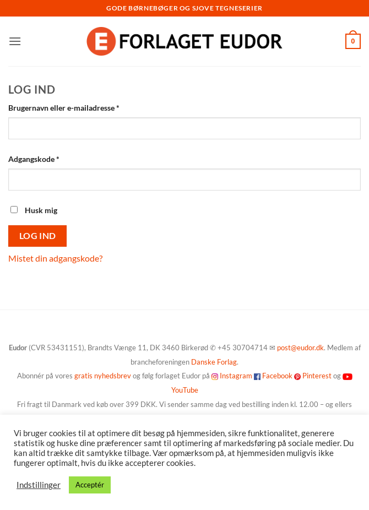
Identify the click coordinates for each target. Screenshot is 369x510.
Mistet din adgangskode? (55, 258)
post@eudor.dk (300, 347)
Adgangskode (50, 158)
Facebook (277, 375)
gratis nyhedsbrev (102, 375)
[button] (14, 41)
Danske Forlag (214, 361)
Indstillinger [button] (39, 485)
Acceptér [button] (89, 484)
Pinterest (317, 375)
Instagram (236, 375)
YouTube (184, 390)
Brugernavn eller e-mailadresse (80, 106)
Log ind (37, 236)
